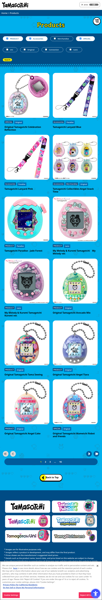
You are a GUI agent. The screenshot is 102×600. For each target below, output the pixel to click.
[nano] (70, 49)
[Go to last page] (96, 454)
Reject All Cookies (88, 596)
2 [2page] (45, 461)
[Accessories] (30, 38)
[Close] (97, 567)
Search (7, 60)
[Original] (25, 49)
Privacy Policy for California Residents (20, 586)
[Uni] (7, 49)
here (15, 569)
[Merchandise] (55, 38)
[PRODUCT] (7, 38)
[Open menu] (97, 21)
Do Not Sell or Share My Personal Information (23, 588)
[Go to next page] (89, 454)
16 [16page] (60, 461)
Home (4, 13)
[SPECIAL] (80, 38)
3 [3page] (50, 461)
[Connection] (46, 49)
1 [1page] (41, 461)
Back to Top (50, 477)
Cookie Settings (11, 596)
